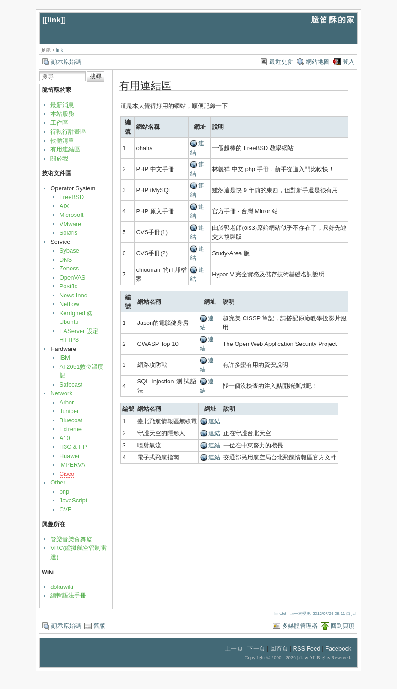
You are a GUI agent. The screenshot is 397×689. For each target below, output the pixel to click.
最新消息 (62, 105)
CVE (66, 509)
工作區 (59, 122)
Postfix (68, 286)
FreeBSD (72, 197)
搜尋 (96, 76)
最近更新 (281, 61)
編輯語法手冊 (68, 595)
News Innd (73, 295)
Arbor (67, 402)
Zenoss (69, 268)
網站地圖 (318, 61)
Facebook (338, 648)
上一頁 (234, 648)
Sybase (69, 250)
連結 (214, 421)
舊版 (99, 625)
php (65, 491)
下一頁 (256, 648)
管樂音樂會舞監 (71, 539)
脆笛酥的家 (333, 20)
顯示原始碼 (66, 61)
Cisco (67, 473)
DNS (66, 259)
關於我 (59, 158)
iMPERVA (73, 464)
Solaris (69, 232)
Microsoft (72, 214)
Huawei (69, 455)
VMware (71, 224)
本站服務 (62, 113)
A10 (65, 438)
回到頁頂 (342, 625)
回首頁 (279, 648)
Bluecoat (71, 420)
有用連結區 (65, 149)
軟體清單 (62, 140)
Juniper (69, 411)
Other (57, 482)
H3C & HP (73, 446)
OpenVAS (73, 277)
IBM (65, 357)
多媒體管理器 (300, 625)
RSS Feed (307, 648)
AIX (64, 206)
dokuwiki (61, 586)
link (53, 20)
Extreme (71, 428)
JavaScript (73, 500)
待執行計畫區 (68, 131)
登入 (348, 61)
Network (61, 393)
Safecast (71, 384)
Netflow (69, 304)
